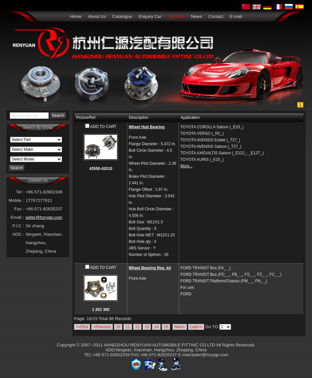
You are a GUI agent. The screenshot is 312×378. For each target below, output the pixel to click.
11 (127, 327)
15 (166, 327)
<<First (82, 327)
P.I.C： (19, 225)
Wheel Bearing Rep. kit (150, 268)
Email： (18, 217)
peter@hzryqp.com (44, 217)
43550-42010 (100, 168)
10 (118, 327)
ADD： (19, 234)
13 (147, 327)
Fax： (20, 208)
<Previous (102, 327)
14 (156, 327)
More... (186, 166)
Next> (180, 327)
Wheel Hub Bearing (146, 127)
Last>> (196, 327)
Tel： (21, 191)
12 (137, 327)
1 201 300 (100, 309)
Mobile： (17, 200)
